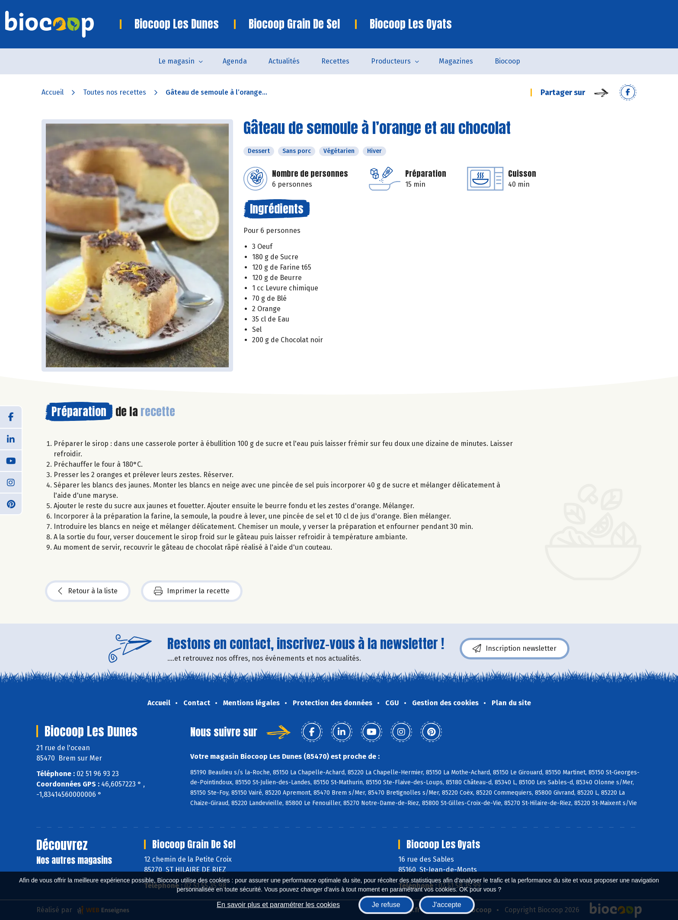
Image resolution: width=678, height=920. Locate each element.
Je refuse (386, 904)
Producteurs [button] (391, 61)
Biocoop (507, 61)
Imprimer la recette (192, 591)
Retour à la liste (88, 591)
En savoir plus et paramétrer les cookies (278, 904)
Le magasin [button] (176, 61)
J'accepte (446, 904)
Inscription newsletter (514, 648)
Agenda (235, 61)
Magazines (456, 61)
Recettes (335, 61)
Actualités (284, 61)
